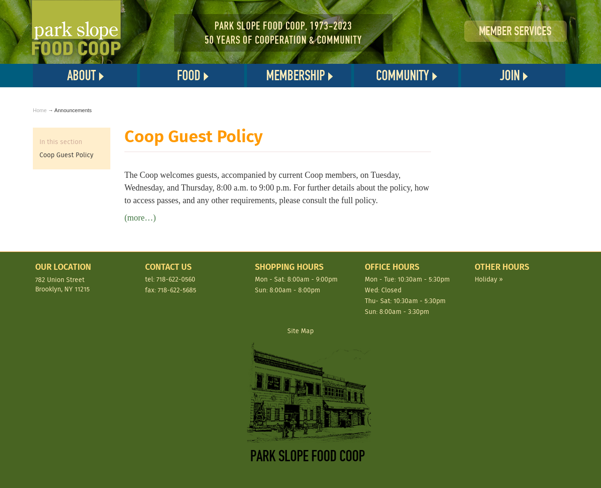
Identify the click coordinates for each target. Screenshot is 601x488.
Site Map (300, 331)
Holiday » (489, 279)
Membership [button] (295, 75)
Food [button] (188, 75)
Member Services (515, 31)
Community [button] (402, 75)
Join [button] (510, 75)
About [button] (81, 75)
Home (39, 110)
